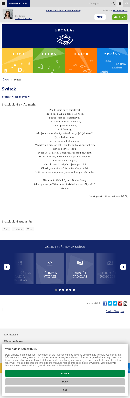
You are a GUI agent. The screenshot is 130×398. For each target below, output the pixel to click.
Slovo (17, 54)
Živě (119, 17)
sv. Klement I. (120, 10)
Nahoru (18, 229)
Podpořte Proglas (80, 269)
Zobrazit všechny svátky (16, 96)
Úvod (6, 79)
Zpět (6, 229)
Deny (65, 381)
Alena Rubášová (23, 18)
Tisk (29, 229)
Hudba (49, 54)
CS (126, 3)
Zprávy (112, 54)
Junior (81, 54)
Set (65, 389)
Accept (65, 373)
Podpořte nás (18, 3)
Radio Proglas (115, 311)
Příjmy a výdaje (50, 269)
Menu (100, 17)
